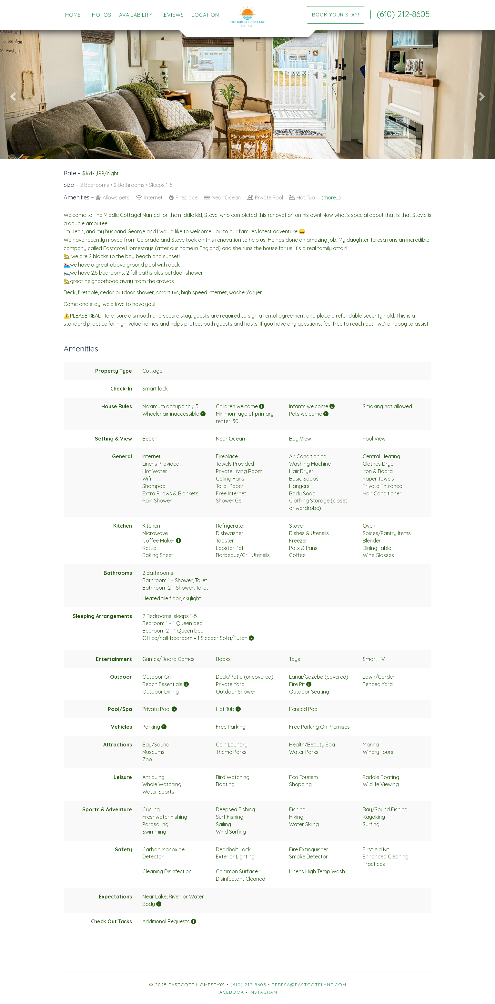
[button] (12, 94)
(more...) (331, 197)
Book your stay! (335, 15)
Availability (136, 15)
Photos (100, 15)
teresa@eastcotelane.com (309, 985)
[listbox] (247, 94)
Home (73, 15)
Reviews (172, 15)
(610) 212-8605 (403, 14)
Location (205, 15)
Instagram (263, 992)
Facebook (230, 992)
